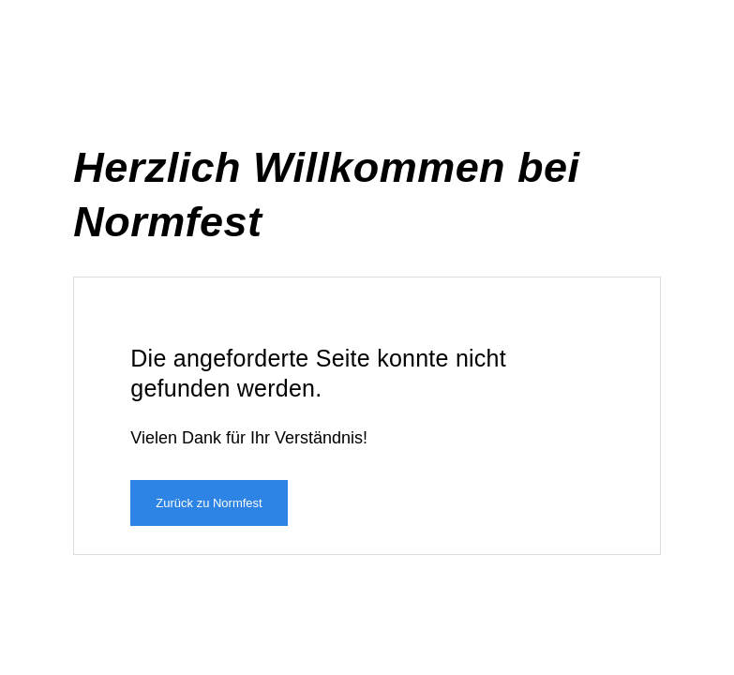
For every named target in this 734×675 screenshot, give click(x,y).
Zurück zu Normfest (209, 503)
